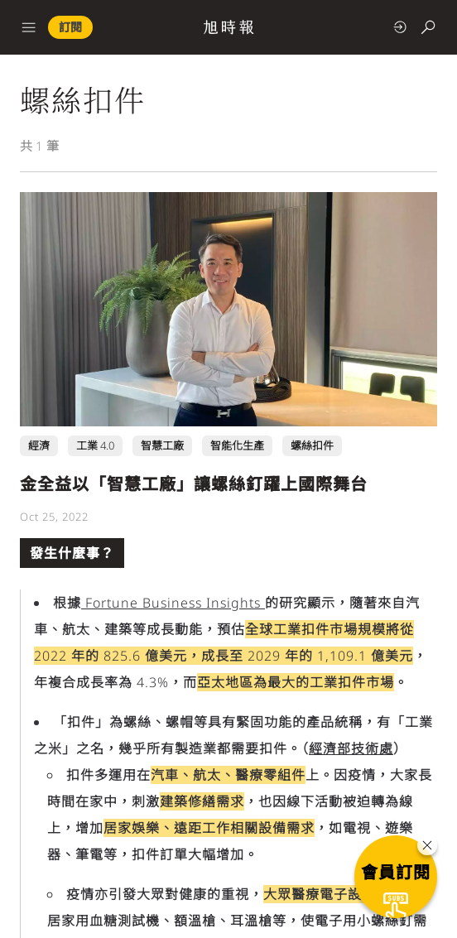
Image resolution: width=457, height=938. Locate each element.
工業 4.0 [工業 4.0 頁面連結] (95, 445)
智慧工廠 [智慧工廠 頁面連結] (162, 445)
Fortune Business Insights (173, 603)
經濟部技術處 (351, 748)
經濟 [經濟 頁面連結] (39, 445)
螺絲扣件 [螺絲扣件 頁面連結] (312, 445)
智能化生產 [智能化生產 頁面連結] (237, 445)
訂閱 (70, 27)
